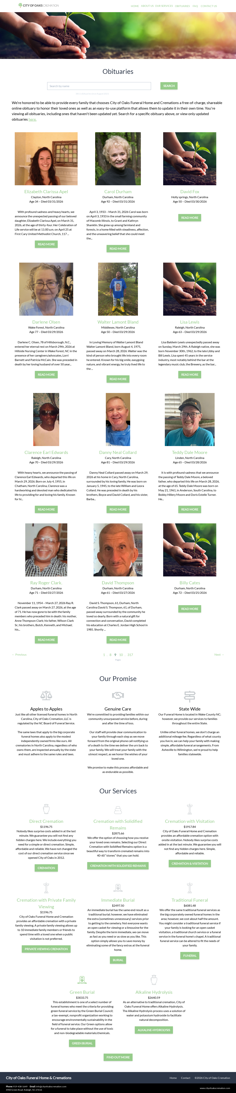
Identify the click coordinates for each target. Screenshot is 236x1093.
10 (121, 655)
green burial (82, 1043)
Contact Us (209, 6)
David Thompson (118, 582)
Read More (46, 244)
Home (135, 6)
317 (130, 655)
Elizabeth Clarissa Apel (46, 191)
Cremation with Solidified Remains (117, 824)
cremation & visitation (190, 863)
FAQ (195, 6)
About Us (147, 5)
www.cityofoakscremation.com (215, 1088)
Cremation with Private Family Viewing (46, 903)
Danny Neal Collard (118, 452)
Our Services (164, 5)
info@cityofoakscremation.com (48, 1086)
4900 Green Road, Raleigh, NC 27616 (24, 1089)
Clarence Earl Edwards (46, 452)
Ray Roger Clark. (46, 582)
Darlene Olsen (46, 321)
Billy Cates (190, 582)
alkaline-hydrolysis (154, 1030)
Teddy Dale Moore (189, 452)
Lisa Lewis (189, 321)
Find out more (118, 1057)
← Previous (19, 654)
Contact (185, 1077)
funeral (189, 955)
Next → (219, 654)
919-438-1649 (20, 1086)
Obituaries (182, 6)
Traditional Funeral (190, 900)
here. (33, 119)
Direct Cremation (46, 821)
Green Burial (82, 992)
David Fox (189, 191)
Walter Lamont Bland (118, 321)
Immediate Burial (118, 900)
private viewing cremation (46, 949)
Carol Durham (118, 191)
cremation (46, 868)
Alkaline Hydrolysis (154, 992)
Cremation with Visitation (189, 821)
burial (118, 960)
